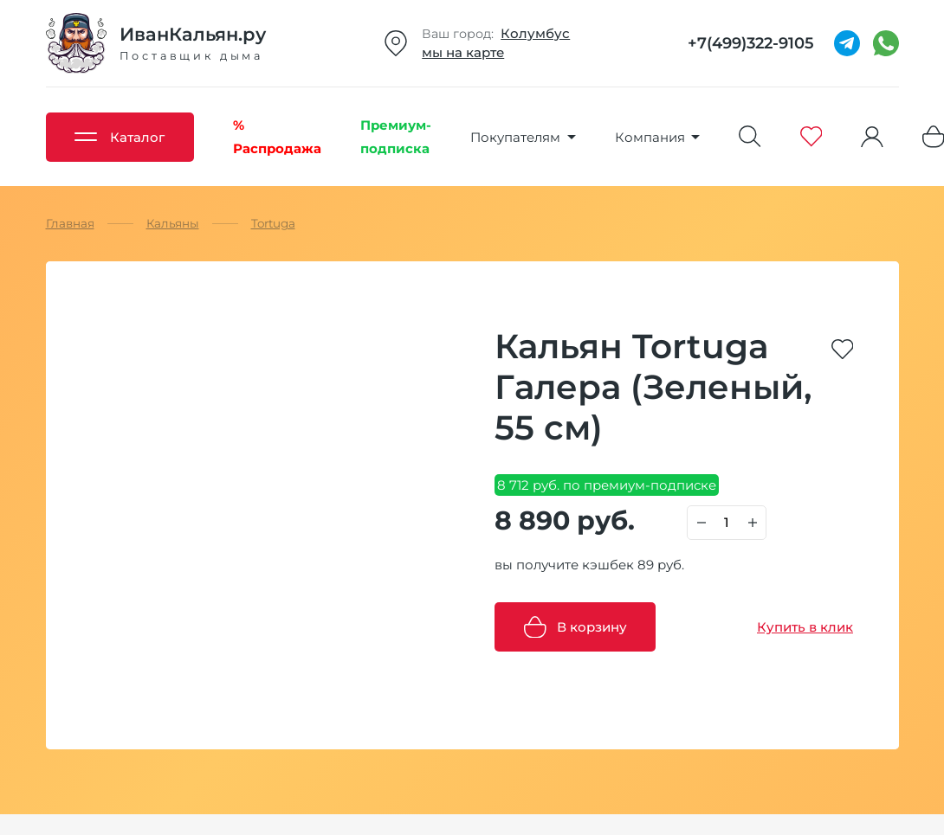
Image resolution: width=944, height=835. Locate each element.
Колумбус (535, 33)
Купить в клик (805, 627)
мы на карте (463, 52)
